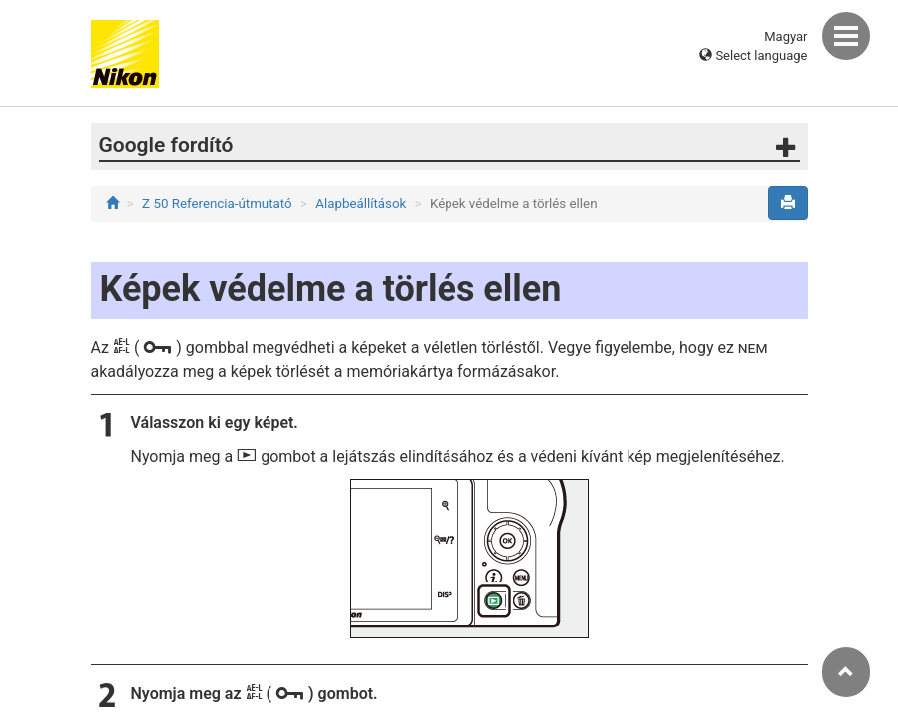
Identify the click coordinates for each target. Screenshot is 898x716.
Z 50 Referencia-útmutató (217, 203)
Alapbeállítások (360, 203)
